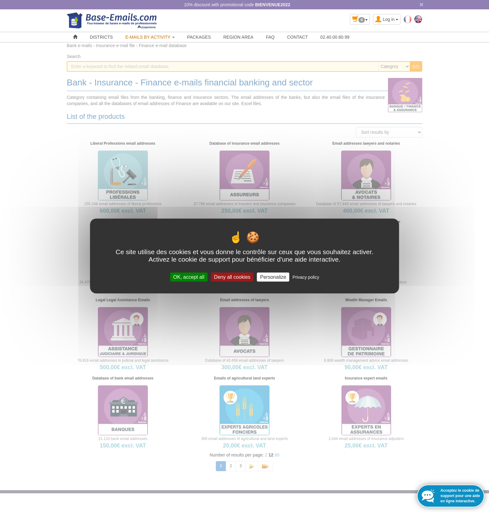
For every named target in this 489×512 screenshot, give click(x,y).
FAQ (270, 37)
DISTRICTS (101, 37)
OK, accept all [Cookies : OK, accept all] (189, 277)
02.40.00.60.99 (334, 37)
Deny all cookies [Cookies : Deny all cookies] (232, 277)
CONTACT (297, 37)
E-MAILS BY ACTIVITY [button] (150, 37)
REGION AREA (238, 37)
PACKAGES (199, 37)
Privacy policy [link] (306, 277)
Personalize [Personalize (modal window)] (273, 277)
